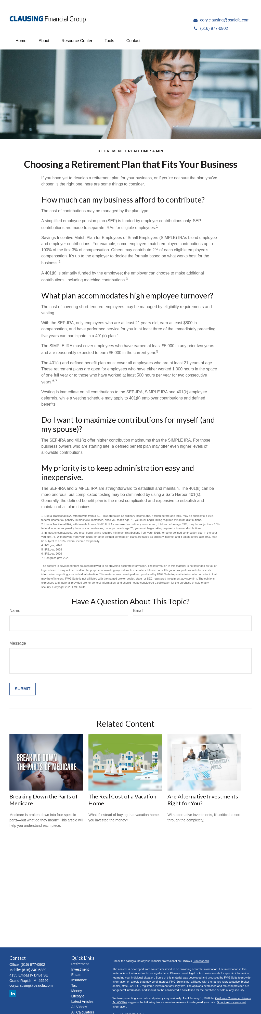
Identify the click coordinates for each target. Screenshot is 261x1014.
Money (76, 991)
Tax (74, 985)
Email (138, 610)
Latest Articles (82, 1001)
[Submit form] (22, 689)
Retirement (80, 964)
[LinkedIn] (12, 993)
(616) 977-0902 (33, 964)
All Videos (79, 1007)
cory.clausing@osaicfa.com (31, 985)
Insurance (79, 980)
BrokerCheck (201, 960)
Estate (76, 975)
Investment (80, 969)
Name (14, 610)
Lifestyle (77, 996)
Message (17, 643)
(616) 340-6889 (34, 970)
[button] (21, 40)
